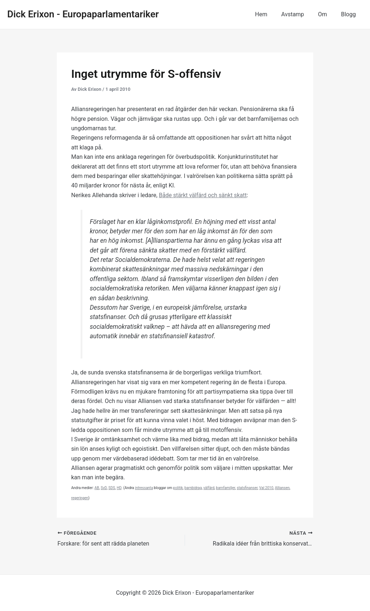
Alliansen (282, 488)
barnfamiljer (225, 488)
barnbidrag (193, 488)
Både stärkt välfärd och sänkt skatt (203, 195)
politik (178, 488)
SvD (104, 488)
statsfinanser (247, 488)
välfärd (209, 488)
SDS (111, 488)
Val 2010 (266, 488)
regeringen (79, 498)
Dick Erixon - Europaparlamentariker (83, 14)
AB (97, 488)
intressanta (144, 488)
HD (119, 488)
